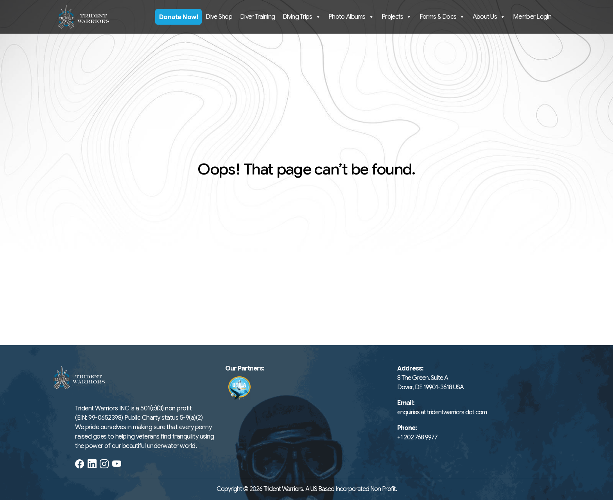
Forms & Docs (442, 17)
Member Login (532, 17)
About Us (489, 17)
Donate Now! (178, 17)
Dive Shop (219, 17)
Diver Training (257, 17)
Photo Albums (351, 17)
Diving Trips (302, 17)
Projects (397, 17)
